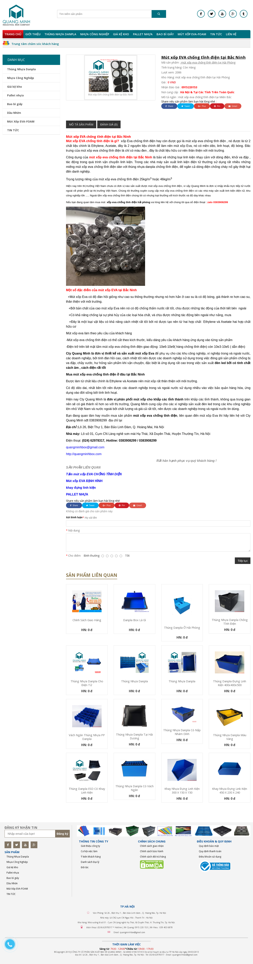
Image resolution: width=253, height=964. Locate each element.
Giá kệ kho (121, 34)
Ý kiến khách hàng (91, 856)
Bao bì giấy (165, 34)
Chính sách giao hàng (87, 620)
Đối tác (85, 867)
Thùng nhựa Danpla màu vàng (229, 737)
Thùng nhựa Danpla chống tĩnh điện (230, 622)
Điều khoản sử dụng (210, 856)
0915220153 (189, 87)
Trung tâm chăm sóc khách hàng (35, 44)
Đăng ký (62, 833)
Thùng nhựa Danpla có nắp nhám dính (182, 732)
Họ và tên (91, 517)
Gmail (232, 106)
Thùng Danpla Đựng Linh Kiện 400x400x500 (229, 683)
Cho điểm (74, 555)
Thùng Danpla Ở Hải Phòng (182, 627)
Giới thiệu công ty (90, 846)
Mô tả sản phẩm (81, 124)
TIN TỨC (216, 34)
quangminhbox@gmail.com (85, 447)
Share (169, 106)
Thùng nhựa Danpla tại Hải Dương (134, 736)
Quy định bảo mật (209, 846)
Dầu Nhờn (14, 113)
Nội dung (74, 530)
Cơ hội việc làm (89, 851)
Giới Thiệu (33, 34)
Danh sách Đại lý (90, 862)
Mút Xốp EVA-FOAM (192, 34)
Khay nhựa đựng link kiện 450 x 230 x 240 (229, 790)
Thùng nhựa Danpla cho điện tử (87, 683)
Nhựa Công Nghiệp (94, 34)
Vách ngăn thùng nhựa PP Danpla (87, 737)
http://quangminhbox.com (84, 454)
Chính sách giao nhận (152, 846)
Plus (202, 106)
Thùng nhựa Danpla (134, 681)
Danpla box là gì (134, 620)
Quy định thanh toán (210, 851)
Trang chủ (13, 34)
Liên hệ (231, 34)
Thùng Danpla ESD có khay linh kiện (87, 790)
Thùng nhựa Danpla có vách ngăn (134, 788)
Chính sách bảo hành (151, 851)
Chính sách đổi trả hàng (153, 856)
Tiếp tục (243, 560)
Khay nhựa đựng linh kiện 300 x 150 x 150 (182, 790)
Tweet (185, 106)
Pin (217, 106)
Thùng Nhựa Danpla (60, 34)
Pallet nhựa (143, 34)
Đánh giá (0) (109, 124)
